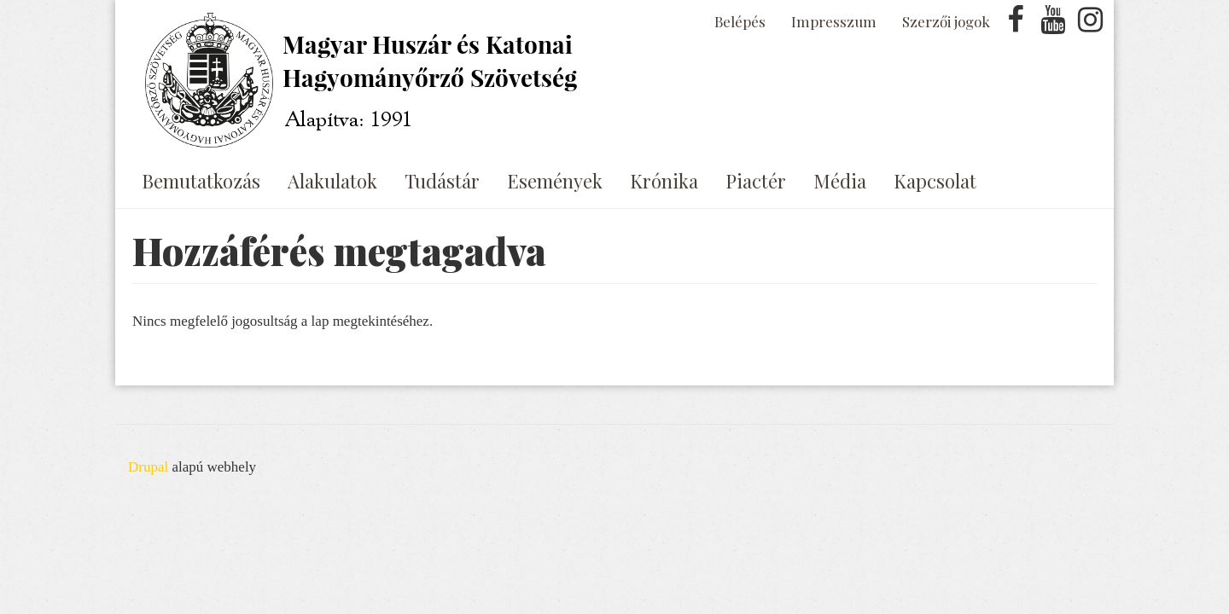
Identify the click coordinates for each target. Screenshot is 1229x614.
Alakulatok (332, 181)
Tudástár (442, 181)
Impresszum (834, 21)
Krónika (664, 181)
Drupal (148, 467)
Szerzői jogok (946, 21)
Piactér (755, 181)
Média (839, 181)
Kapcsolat (935, 181)
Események (555, 181)
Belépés (740, 21)
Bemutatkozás (201, 181)
